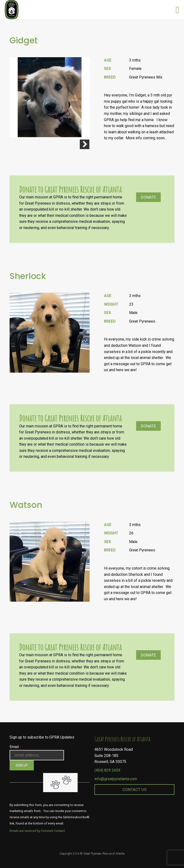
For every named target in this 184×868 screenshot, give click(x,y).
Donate (148, 197)
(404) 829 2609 (107, 770)
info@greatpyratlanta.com (115, 779)
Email (15, 747)
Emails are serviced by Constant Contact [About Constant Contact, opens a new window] (37, 831)
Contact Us (134, 789)
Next (84, 144)
